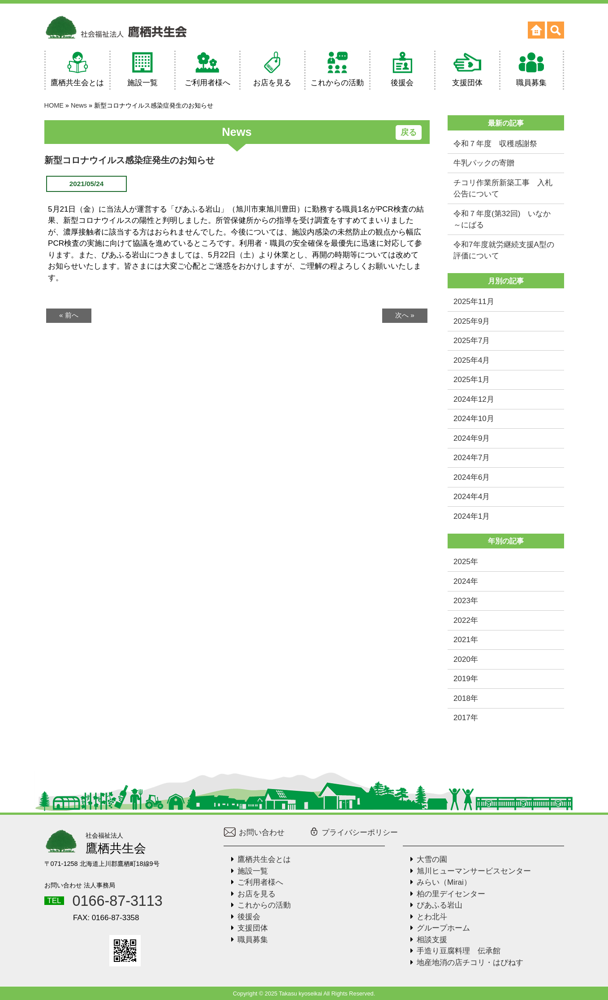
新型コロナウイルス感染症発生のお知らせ (129, 160)
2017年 (465, 717)
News (79, 105)
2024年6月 (471, 477)
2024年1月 (471, 516)
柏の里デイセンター (451, 894)
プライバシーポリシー (354, 832)
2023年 (465, 600)
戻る (409, 132)
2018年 (465, 698)
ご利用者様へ (260, 882)
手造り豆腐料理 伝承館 (458, 951)
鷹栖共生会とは (264, 859)
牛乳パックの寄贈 (483, 163)
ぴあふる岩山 (439, 905)
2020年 (465, 659)
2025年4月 (471, 360)
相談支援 (432, 939)
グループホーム (443, 928)
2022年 (465, 620)
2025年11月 (473, 301)
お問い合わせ (254, 832)
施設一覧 (252, 871)
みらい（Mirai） (444, 882)
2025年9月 (471, 321)
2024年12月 (473, 399)
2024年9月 (471, 438)
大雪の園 (432, 859)
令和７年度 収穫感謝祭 (495, 143)
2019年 (465, 678)
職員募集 (252, 939)
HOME (54, 105)
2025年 (465, 561)
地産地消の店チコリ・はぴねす (470, 962)
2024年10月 (473, 418)
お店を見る (256, 894)
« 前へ (68, 315)
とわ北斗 (432, 917)
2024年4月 (471, 496)
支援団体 (252, 928)
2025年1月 (471, 379)
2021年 (465, 639)
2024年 (465, 581)
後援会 (248, 917)
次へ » (404, 315)
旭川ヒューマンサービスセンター (474, 871)
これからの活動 (264, 905)
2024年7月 (471, 457)
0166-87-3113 (118, 901)
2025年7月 (471, 340)
